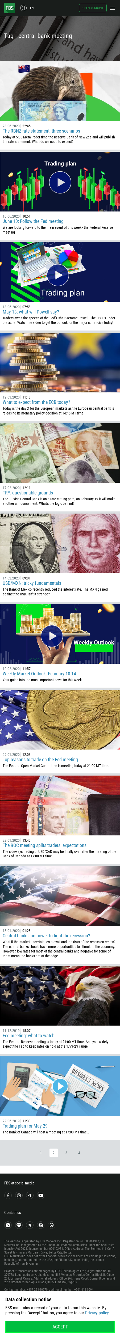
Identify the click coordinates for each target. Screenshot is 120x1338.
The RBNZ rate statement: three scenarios (41, 131)
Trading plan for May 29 (25, 1126)
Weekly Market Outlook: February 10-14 (39, 673)
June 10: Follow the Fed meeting (33, 221)
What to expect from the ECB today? (36, 402)
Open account (92, 8)
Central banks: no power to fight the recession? (46, 935)
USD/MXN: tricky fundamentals (32, 583)
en (32, 8)
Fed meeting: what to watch (29, 1035)
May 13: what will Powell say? (31, 312)
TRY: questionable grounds (28, 493)
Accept (60, 1326)
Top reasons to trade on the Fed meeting (40, 759)
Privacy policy (97, 1312)
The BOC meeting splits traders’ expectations (44, 845)
